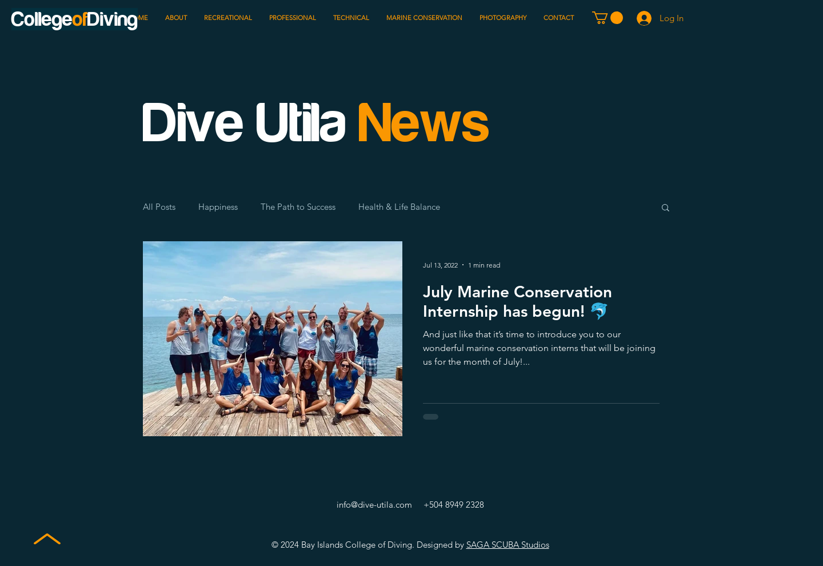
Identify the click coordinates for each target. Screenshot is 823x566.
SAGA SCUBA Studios (507, 544)
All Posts (159, 207)
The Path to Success (298, 207)
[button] (607, 17)
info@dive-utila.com (374, 504)
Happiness (218, 207)
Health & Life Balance (399, 207)
